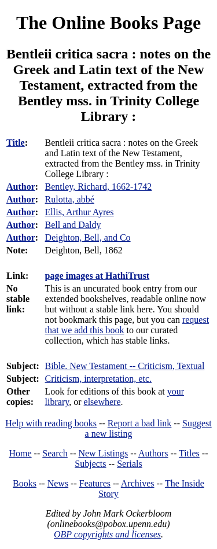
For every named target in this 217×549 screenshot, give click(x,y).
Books (24, 483)
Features (95, 483)
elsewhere (102, 402)
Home (20, 453)
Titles (189, 453)
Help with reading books (51, 423)
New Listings (103, 453)
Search (55, 453)
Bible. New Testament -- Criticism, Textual (125, 366)
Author (20, 186)
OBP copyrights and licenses (107, 534)
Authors (153, 453)
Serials (129, 464)
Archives (138, 483)
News (57, 483)
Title (15, 143)
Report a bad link (140, 423)
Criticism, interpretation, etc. (98, 379)
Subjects (90, 464)
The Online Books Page (108, 22)
